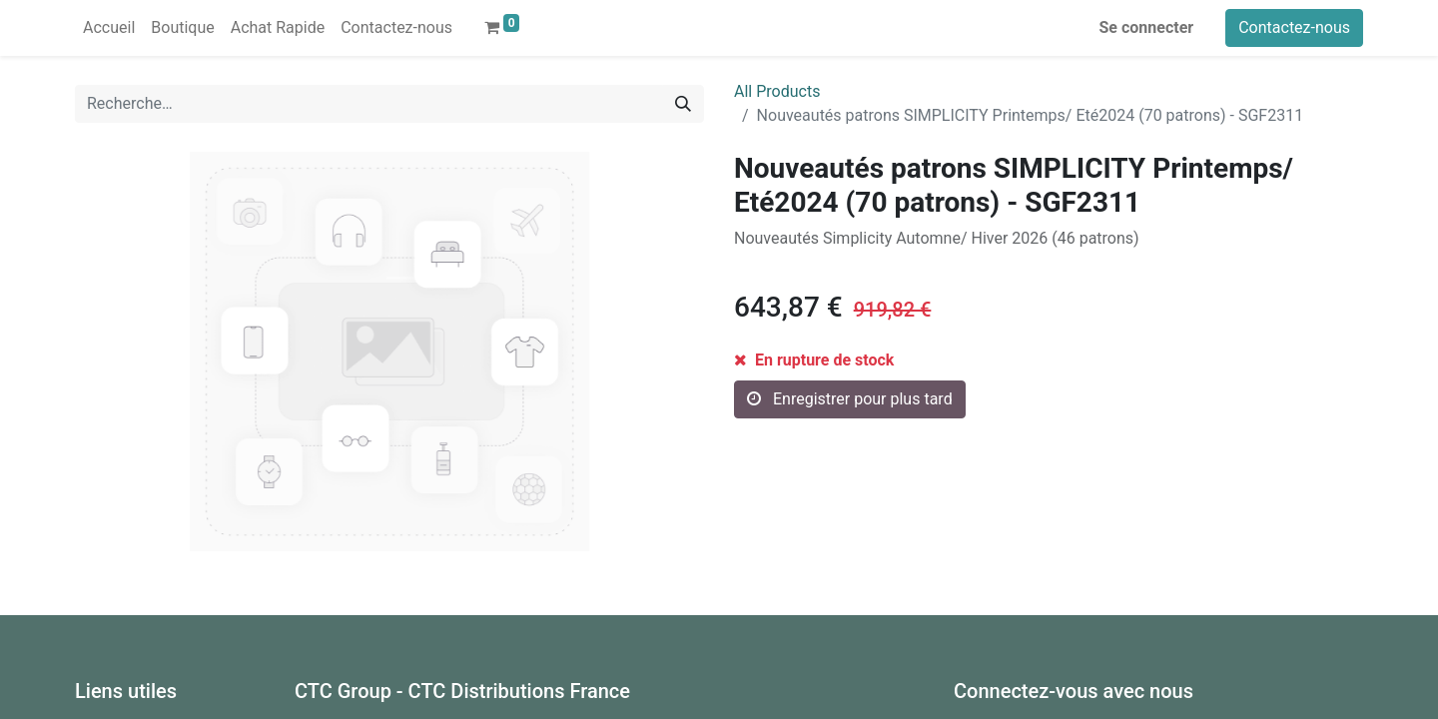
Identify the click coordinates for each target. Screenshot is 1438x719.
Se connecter (1146, 27)
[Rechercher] (683, 104)
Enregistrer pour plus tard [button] (850, 398)
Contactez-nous (1294, 27)
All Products (777, 91)
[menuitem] (109, 28)
